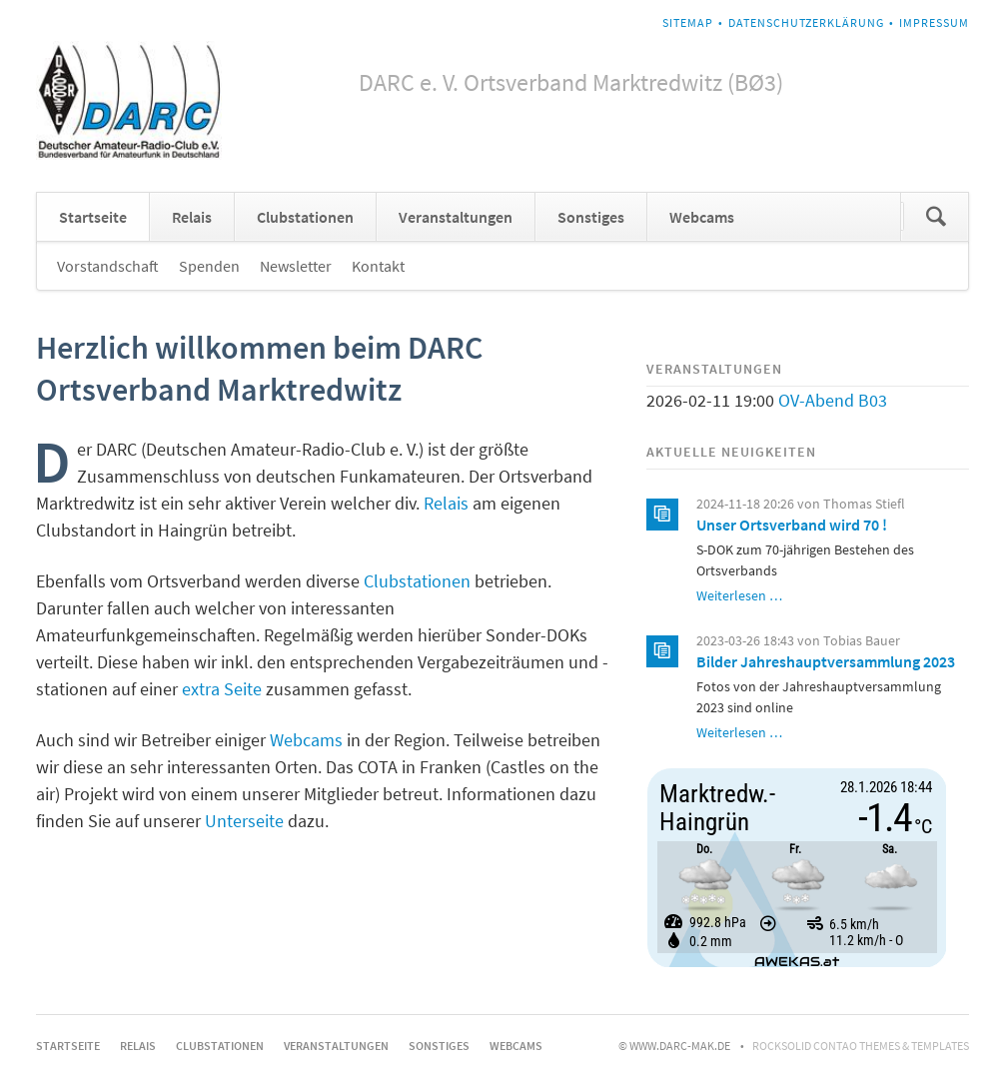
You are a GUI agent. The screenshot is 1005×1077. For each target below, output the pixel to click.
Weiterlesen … (739, 595)
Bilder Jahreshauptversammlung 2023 (825, 661)
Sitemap (687, 22)
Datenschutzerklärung (806, 22)
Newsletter (296, 266)
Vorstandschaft (108, 266)
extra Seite (222, 688)
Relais (192, 217)
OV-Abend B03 (832, 400)
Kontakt (378, 266)
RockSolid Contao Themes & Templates (860, 1045)
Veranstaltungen (455, 217)
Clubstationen (305, 217)
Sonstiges (590, 217)
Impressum (934, 22)
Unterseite (244, 820)
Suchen (936, 217)
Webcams (701, 217)
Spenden (209, 266)
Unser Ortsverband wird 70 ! (791, 525)
